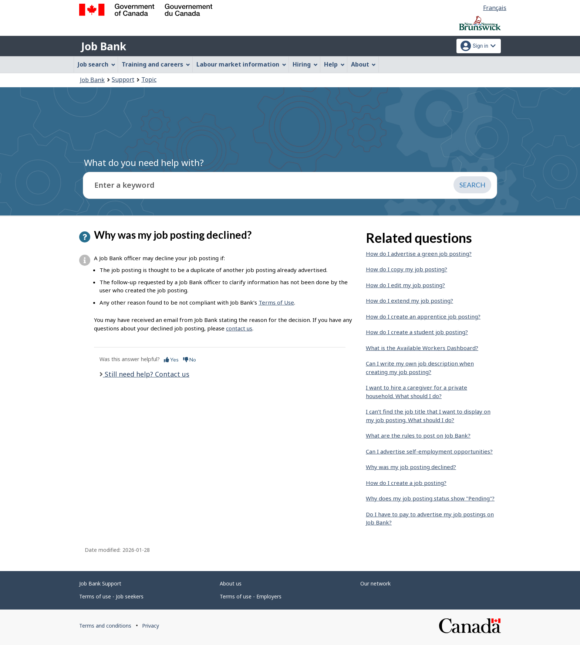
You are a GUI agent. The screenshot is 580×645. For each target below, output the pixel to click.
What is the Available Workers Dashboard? (422, 348)
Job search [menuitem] (96, 64)
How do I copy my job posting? (406, 269)
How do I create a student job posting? (417, 332)
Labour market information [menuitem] (241, 64)
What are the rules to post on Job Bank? (418, 435)
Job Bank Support (100, 583)
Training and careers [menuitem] (156, 64)
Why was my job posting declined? (411, 467)
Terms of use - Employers (250, 596)
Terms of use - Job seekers (111, 596)
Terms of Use (276, 302)
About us (231, 583)
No (189, 359)
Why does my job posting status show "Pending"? (430, 498)
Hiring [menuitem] (305, 64)
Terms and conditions (105, 625)
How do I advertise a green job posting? (419, 253)
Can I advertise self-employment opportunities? (429, 451)
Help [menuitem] (334, 64)
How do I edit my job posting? (405, 285)
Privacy (150, 625)
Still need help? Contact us (146, 374)
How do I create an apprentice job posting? (423, 316)
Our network (375, 583)
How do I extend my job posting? (409, 300)
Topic (148, 79)
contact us (239, 328)
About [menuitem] (363, 64)
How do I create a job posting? (406, 482)
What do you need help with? (144, 162)
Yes (171, 359)
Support (123, 79)
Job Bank (103, 46)
